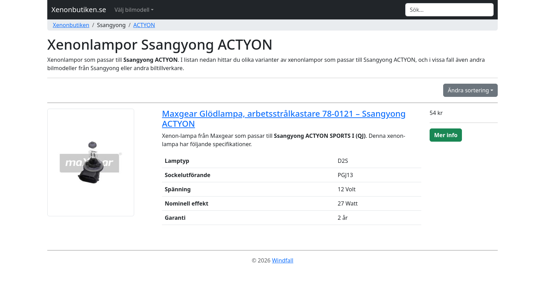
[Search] (449, 9)
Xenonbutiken (71, 25)
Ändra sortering (468, 90)
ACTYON (144, 25)
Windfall (282, 260)
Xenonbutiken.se (78, 9)
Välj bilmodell (131, 10)
